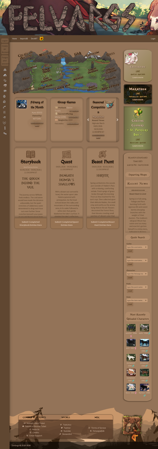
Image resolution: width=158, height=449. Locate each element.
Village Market (46, 70)
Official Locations (111, 70)
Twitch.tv (67, 424)
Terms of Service (98, 428)
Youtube (67, 431)
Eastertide (138, 66)
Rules (110, 54)
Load (130, 251)
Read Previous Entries (31, 167)
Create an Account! (5, 49)
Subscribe (110, 78)
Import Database (92, 70)
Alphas (25, 78)
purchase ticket (73, 123)
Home (14, 38)
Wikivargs (46, 54)
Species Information (25, 69)
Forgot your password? (5, 60)
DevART (34, 38)
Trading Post (63, 86)
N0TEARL (37, 118)
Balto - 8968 (143, 333)
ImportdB (24, 38)
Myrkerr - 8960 (144, 393)
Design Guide (45, 86)
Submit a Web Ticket (36, 423)
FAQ (78, 54)
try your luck (74, 111)
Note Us (35, 429)
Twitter (67, 428)
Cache (75, 69)
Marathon (137, 89)
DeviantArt (67, 434)
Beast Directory (92, 88)
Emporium (92, 54)
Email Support (35, 435)
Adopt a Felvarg (110, 86)
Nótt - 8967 (130, 348)
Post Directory (62, 56)
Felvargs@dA (98, 431)
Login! (5, 40)
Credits (36, 432)
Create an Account (25, 55)
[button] (88, 120)
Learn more (137, 77)
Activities (78, 78)
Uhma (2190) (60, 117)
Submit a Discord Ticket (35, 426)
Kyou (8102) (37, 112)
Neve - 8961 (130, 393)
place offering (74, 117)
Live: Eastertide (46, 80)
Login (153, 38)
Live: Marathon (22, 90)
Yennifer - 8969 (131, 333)
